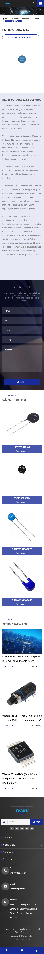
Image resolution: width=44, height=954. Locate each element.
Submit (36, 821)
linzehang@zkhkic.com (19, 889)
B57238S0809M (22, 500)
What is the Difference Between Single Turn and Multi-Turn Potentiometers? (22, 717)
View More (36, 666)
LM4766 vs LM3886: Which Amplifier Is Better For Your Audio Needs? (21, 658)
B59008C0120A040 (22, 602)
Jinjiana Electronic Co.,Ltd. (26, 929)
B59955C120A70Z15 (13, 21)
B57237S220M (22, 449)
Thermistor (35, 19)
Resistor (25, 19)
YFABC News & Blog (15, 625)
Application (9, 844)
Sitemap (14, 936)
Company (8, 852)
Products (16, 19)
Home (7, 19)
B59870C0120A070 (22, 551)
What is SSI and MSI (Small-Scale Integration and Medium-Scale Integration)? (19, 778)
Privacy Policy (27, 936)
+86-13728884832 (18, 873)
